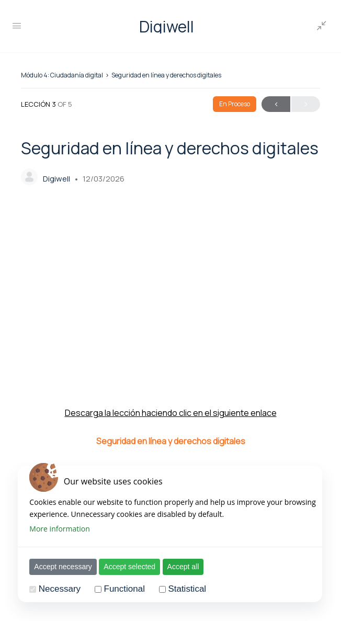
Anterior (276, 104)
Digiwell (166, 26)
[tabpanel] (170, 329)
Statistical (180, 589)
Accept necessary (56, 566)
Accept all (175, 566)
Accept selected (122, 566)
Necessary (52, 589)
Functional (116, 589)
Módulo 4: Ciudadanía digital (62, 75)
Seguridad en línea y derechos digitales (166, 75)
